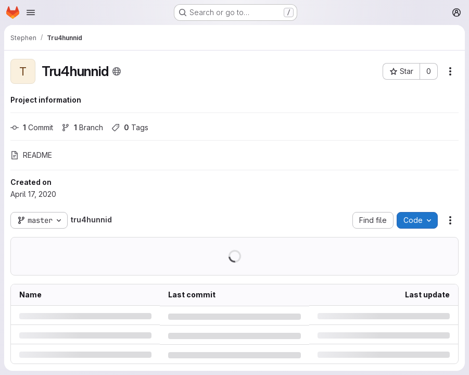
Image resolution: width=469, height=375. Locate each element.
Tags (129, 127)
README (31, 155)
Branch (82, 127)
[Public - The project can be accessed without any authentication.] (116, 71)
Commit (31, 127)
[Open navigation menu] (30, 12)
